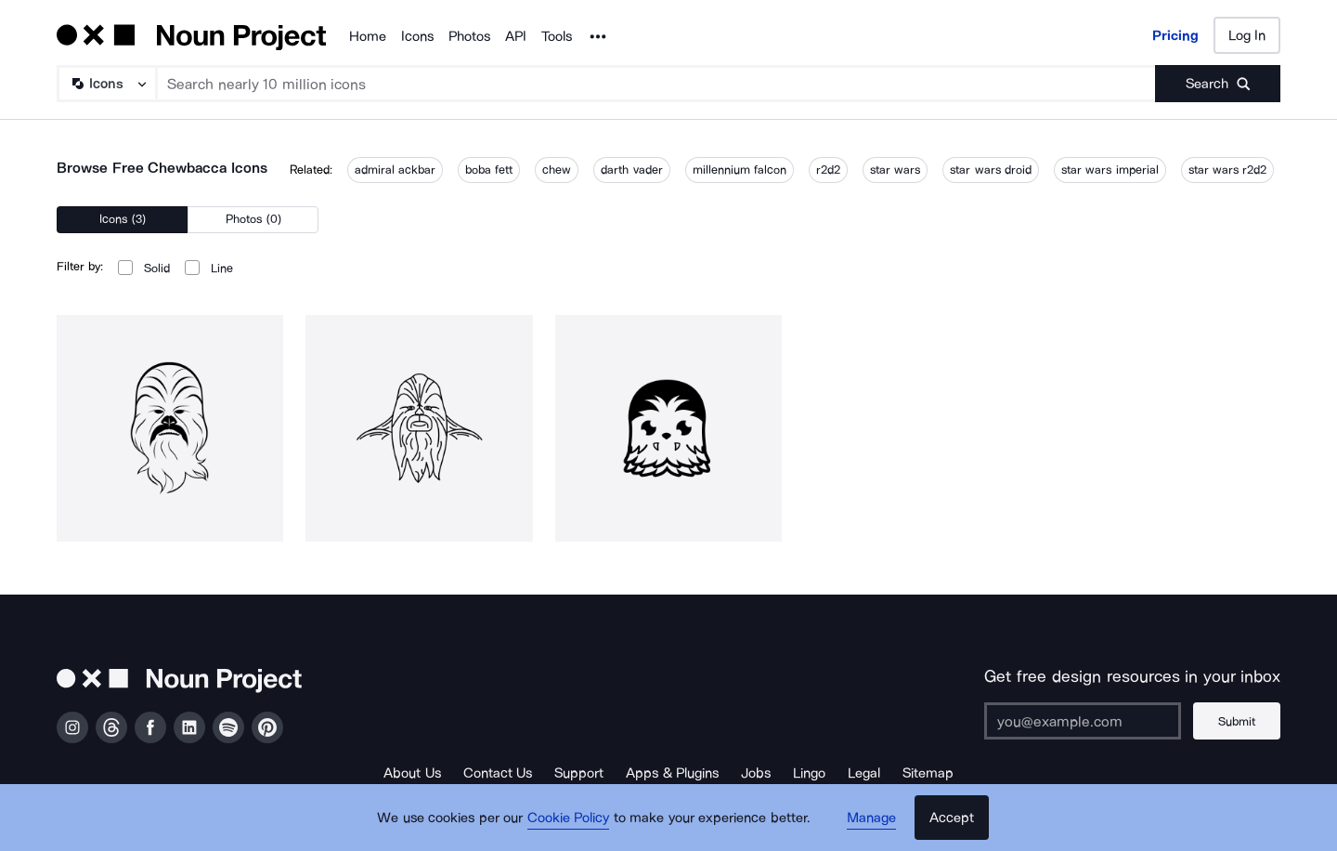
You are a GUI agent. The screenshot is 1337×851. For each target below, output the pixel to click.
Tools (556, 36)
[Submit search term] (1217, 83)
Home (367, 36)
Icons (417, 36)
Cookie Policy (568, 818)
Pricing (1175, 35)
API (515, 36)
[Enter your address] (1080, 721)
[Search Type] (106, 83)
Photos (469, 36)
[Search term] (656, 83)
